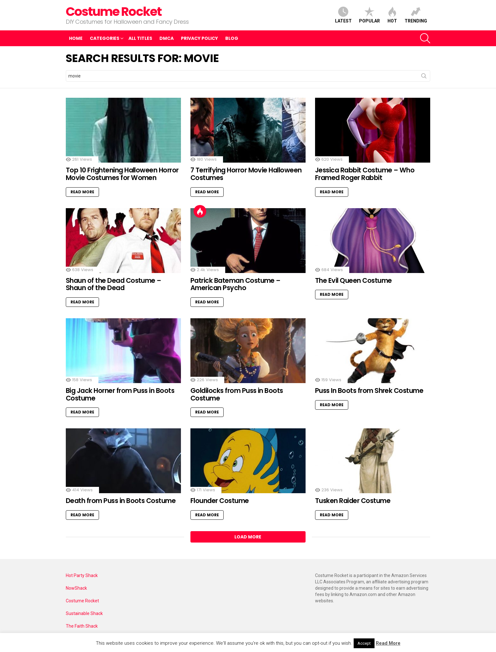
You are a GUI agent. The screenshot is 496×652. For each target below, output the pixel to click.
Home (76, 38)
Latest (343, 15)
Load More (247, 537)
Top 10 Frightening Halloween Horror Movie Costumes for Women (122, 173)
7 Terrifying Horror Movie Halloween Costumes (246, 173)
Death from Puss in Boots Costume (121, 500)
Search (424, 77)
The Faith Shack (82, 626)
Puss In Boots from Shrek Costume (369, 390)
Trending (416, 15)
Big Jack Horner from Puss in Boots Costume (120, 394)
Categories (104, 39)
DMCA (166, 38)
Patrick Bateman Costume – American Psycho (235, 284)
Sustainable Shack (84, 613)
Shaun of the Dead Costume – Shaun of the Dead (113, 284)
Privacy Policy (199, 38)
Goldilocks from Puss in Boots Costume (236, 394)
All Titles (140, 38)
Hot (392, 15)
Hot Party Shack (82, 575)
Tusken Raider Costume (352, 500)
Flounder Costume (219, 500)
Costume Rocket (113, 11)
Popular (369, 15)
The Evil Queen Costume (353, 280)
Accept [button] (364, 643)
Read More (82, 192)
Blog (231, 38)
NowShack (76, 588)
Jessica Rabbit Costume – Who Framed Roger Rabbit (364, 173)
